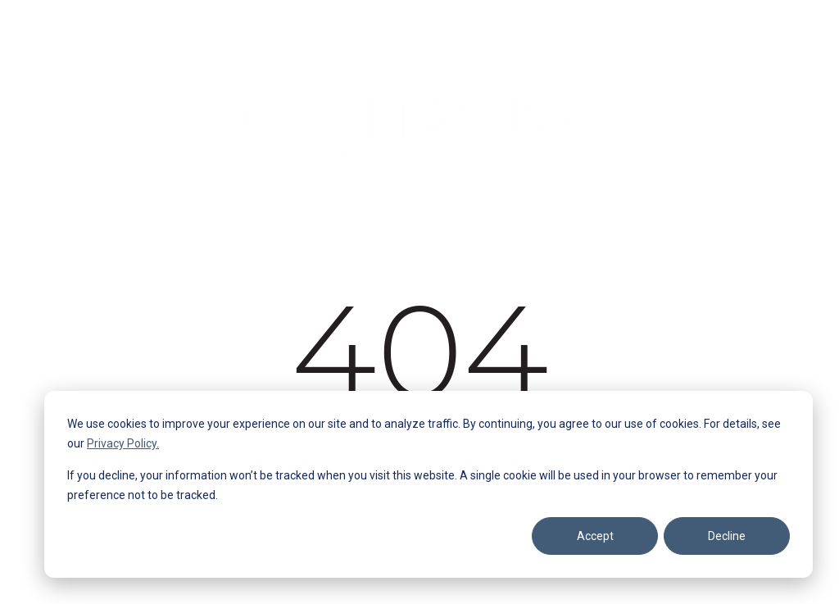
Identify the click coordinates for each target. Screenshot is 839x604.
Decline (727, 536)
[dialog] (428, 484)
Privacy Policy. (123, 443)
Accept (595, 536)
